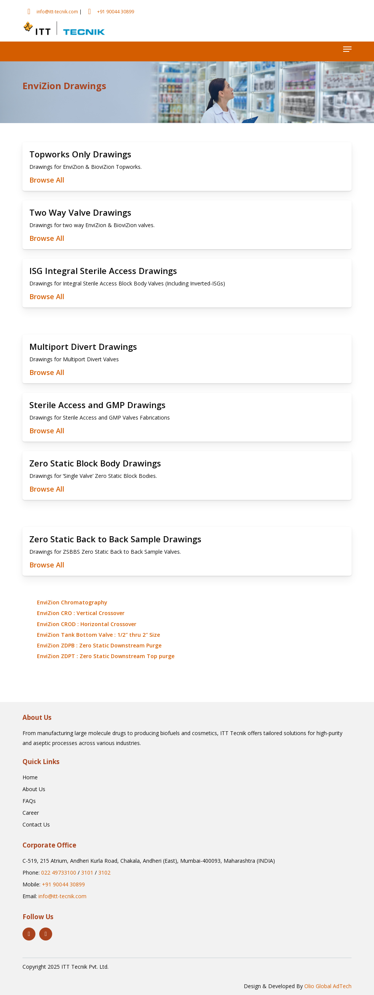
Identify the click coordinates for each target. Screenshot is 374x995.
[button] (347, 49)
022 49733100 (58, 872)
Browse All (46, 179)
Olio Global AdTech (328, 986)
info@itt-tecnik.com (57, 11)
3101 (87, 872)
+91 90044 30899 (115, 11)
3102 (104, 872)
